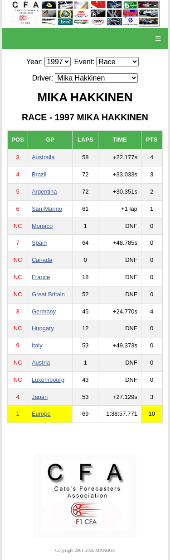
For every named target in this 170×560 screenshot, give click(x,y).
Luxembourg (48, 379)
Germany (44, 311)
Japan (40, 397)
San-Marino (47, 208)
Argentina (44, 191)
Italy (37, 345)
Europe (41, 413)
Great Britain (48, 294)
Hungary (43, 328)
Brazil (39, 174)
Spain (39, 242)
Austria (41, 362)
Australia (43, 157)
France (41, 277)
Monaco (42, 226)
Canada (42, 259)
